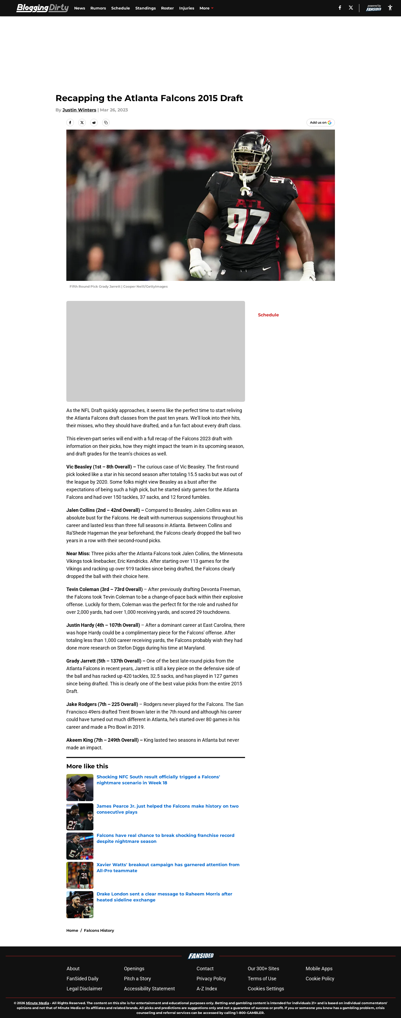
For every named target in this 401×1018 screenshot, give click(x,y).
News (79, 8)
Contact (205, 968)
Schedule (120, 8)
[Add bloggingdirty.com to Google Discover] (321, 122)
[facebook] (340, 7)
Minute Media (37, 1003)
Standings (145, 8)
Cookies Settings (266, 988)
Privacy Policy (211, 978)
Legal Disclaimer (84, 988)
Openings (134, 968)
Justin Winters (79, 110)
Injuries (186, 8)
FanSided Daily (83, 978)
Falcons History (99, 930)
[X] (351, 7)
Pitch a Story (137, 978)
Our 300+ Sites (263, 968)
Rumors (98, 8)
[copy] (106, 122)
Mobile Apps (319, 968)
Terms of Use (262, 978)
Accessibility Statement (149, 988)
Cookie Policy (320, 978)
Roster (167, 8)
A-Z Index (207, 988)
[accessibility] (390, 7)
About (73, 968)
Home (72, 930)
